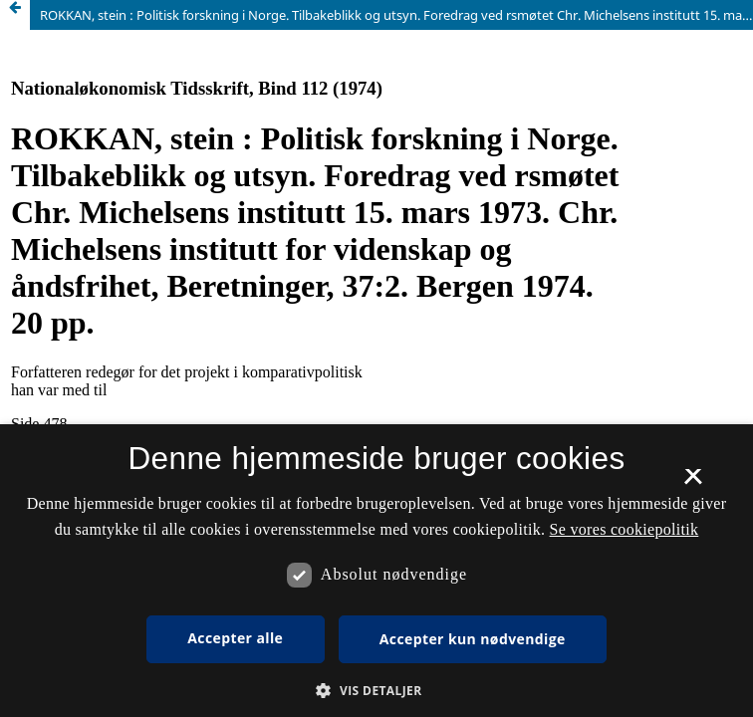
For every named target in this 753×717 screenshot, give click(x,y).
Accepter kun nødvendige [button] (472, 638)
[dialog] (376, 570)
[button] (376, 690)
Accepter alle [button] (235, 637)
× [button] (692, 483)
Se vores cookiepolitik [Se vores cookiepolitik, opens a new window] (624, 529)
